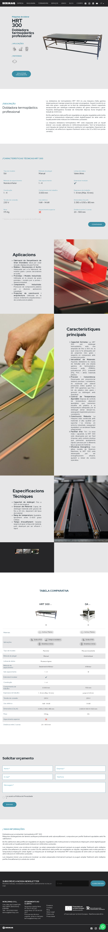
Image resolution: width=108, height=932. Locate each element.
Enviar (9, 804)
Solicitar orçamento (21, 74)
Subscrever (97, 883)
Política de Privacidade (24, 796)
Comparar (96, 224)
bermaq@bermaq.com (12, 912)
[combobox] (103, 3)
